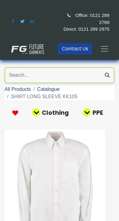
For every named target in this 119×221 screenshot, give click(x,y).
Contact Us (75, 48)
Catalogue (48, 89)
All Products (18, 89)
